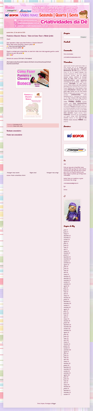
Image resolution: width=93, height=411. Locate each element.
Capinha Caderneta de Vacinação (77, 77)
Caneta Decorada (82, 74)
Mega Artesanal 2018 (73, 98)
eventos (70, 86)
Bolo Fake (70, 69)
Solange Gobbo (74, 116)
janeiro (65, 255)
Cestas (75, 78)
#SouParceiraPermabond (21, 62)
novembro (66, 238)
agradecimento (78, 66)
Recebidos (84, 114)
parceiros (68, 106)
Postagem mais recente (13, 173)
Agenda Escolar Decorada (69, 66)
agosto (65, 242)
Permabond (28, 59)
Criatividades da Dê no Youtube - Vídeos (74, 82)
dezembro (66, 236)
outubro (66, 240)
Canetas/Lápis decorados (69, 75)
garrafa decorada (76, 93)
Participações (78, 106)
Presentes (67, 115)
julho (65, 230)
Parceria (72, 106)
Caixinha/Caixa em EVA (73, 74)
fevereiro (66, 253)
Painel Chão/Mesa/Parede (79, 103)
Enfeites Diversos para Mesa (74, 85)
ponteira (73, 108)
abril (65, 249)
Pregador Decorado (78, 113)
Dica (77, 83)
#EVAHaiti (31, 62)
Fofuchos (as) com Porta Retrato (78, 91)
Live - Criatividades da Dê (76, 96)
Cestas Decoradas (82, 78)
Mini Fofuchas (69, 99)
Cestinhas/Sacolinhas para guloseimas (75, 80)
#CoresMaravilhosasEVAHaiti (42, 62)
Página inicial (33, 173)
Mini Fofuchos (75, 99)
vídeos (21, 126)
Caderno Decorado (79, 72)
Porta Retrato (70, 111)
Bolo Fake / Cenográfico (80, 69)
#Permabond (10, 62)
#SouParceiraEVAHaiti (13, 64)
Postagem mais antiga (52, 173)
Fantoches (75, 86)
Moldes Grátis (16, 126)
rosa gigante (67, 116)
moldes (65, 102)
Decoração (72, 83)
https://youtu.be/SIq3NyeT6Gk (16, 46)
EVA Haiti (21, 59)
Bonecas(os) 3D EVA (70, 71)
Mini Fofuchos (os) (82, 99)
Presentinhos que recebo (76, 114)
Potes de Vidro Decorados (80, 111)
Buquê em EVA (80, 70)
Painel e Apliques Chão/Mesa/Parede (72, 105)
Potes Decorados (68, 113)
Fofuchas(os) (71, 90)
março (65, 234)
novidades (66, 103)
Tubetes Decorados (73, 120)
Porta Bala (77, 108)
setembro (66, 263)
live (70, 96)
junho (65, 232)
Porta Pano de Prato (79, 109)
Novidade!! (84, 101)
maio (65, 247)
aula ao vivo (75, 67)
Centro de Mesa (68, 79)
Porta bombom (83, 108)
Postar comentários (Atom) (18, 175)
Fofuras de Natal (68, 93)
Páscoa (82, 106)
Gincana (82, 93)
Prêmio (84, 113)
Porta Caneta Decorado (69, 109)
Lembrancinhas (75, 95)
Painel (70, 103)
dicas (81, 83)
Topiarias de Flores (73, 118)
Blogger (54, 403)
